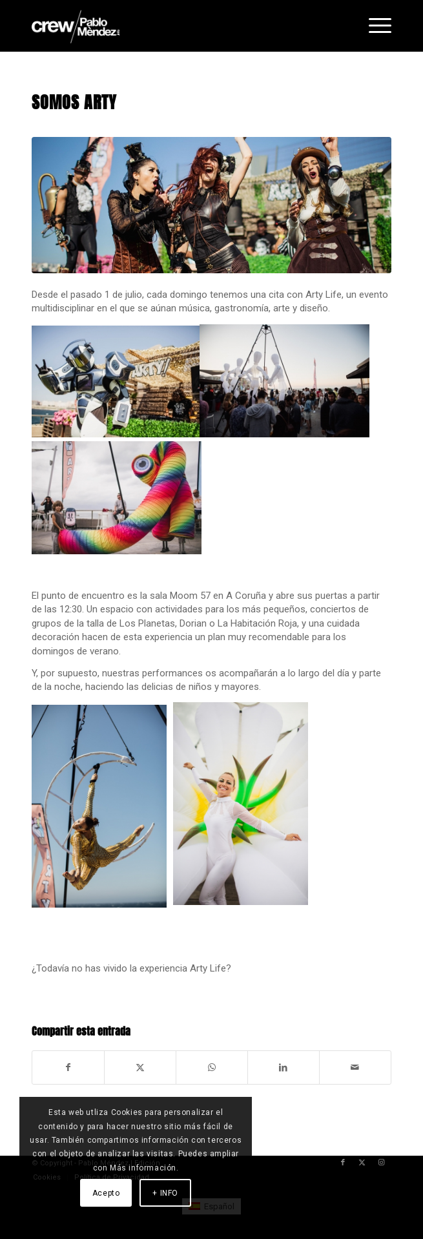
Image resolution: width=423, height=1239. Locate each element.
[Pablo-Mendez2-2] (175, 26)
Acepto (106, 1193)
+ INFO (165, 1193)
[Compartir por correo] (355, 1067)
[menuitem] (373, 26)
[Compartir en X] (140, 1067)
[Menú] (373, 26)
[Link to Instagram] (381, 1162)
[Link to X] (362, 1162)
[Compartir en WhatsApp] (211, 1067)
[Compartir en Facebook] (68, 1067)
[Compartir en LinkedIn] (283, 1067)
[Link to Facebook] (343, 1162)
